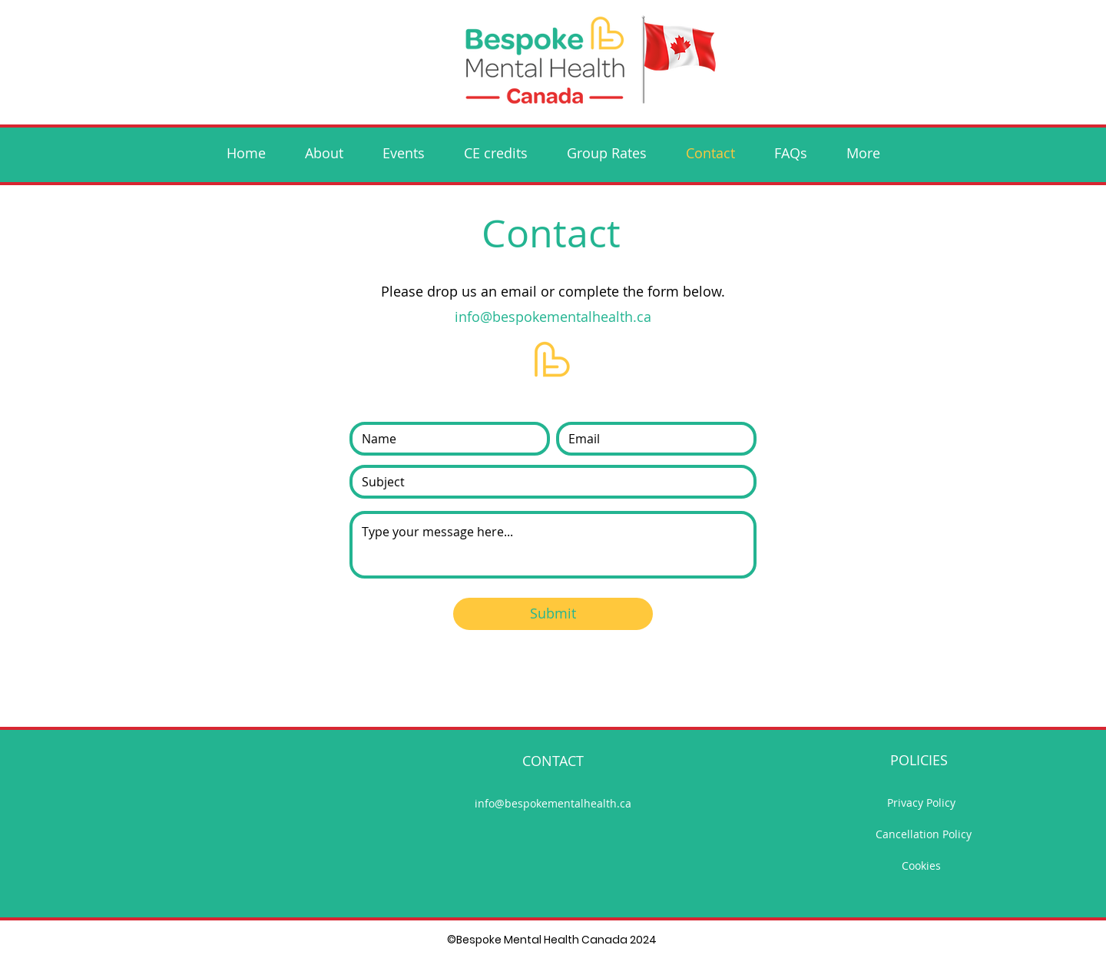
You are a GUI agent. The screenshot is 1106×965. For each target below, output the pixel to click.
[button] (403, 152)
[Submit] (553, 614)
